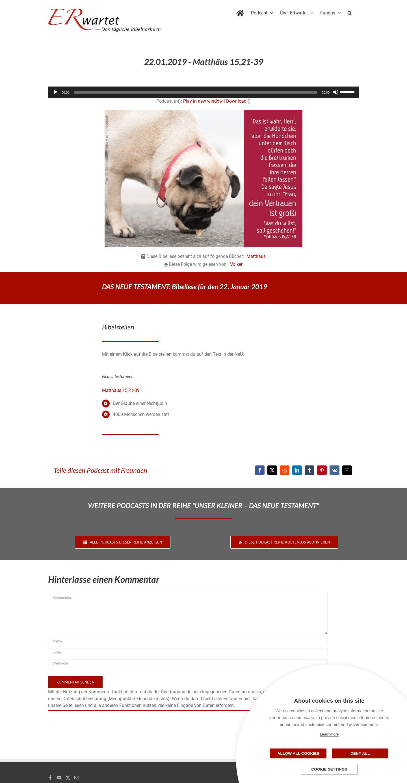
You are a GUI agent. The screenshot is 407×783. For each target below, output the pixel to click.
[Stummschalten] (336, 92)
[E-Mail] (347, 470)
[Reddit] (284, 470)
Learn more (329, 734)
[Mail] (76, 777)
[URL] (188, 663)
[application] (203, 92)
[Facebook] (260, 470)
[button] (350, 12)
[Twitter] (68, 777)
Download (236, 101)
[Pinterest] (322, 470)
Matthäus (256, 256)
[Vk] (334, 470)
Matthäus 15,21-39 (121, 390)
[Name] (188, 641)
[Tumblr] (309, 470)
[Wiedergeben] (55, 92)
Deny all (357, 753)
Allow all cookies (301, 753)
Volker (236, 264)
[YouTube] (59, 777)
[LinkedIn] (297, 470)
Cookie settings (329, 769)
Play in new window (203, 101)
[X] (272, 470)
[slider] (195, 92)
